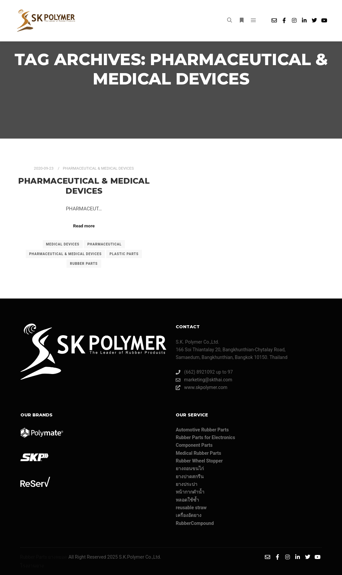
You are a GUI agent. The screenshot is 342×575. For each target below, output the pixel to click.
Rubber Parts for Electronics (205, 437)
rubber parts (84, 263)
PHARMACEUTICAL (104, 244)
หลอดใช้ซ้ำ (187, 500)
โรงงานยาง (32, 565)
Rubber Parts (33, 557)
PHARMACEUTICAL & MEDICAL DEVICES (98, 168)
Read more (84, 225)
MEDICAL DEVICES (62, 244)
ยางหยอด (57, 557)
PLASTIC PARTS (124, 254)
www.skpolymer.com (201, 387)
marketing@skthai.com (204, 380)
